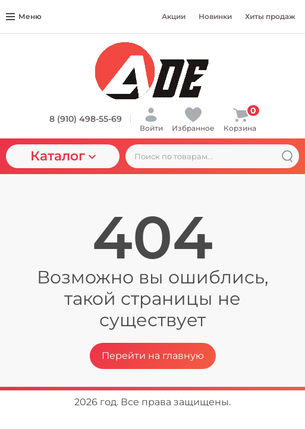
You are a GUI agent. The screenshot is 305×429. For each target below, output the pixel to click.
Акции (173, 16)
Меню (24, 16)
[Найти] (287, 156)
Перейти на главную (153, 355)
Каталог (63, 156)
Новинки (215, 16)
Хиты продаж (270, 16)
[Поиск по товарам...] (212, 156)
